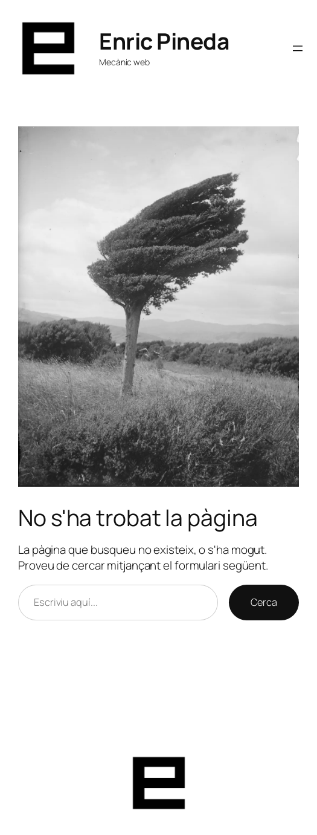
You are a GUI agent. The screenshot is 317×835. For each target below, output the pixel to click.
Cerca (264, 602)
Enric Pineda (164, 40)
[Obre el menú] (297, 48)
